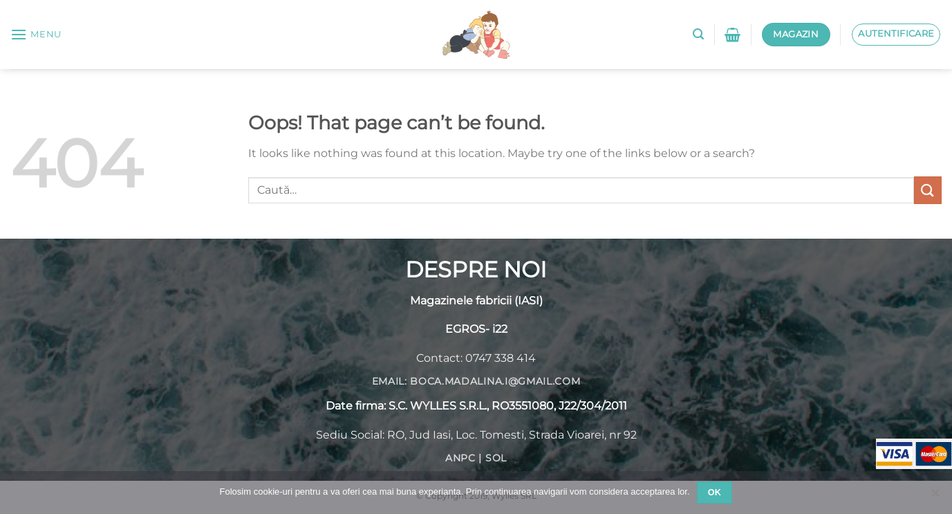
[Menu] (36, 34)
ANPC (460, 457)
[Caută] (698, 34)
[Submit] (928, 189)
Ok (715, 492)
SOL (496, 457)
